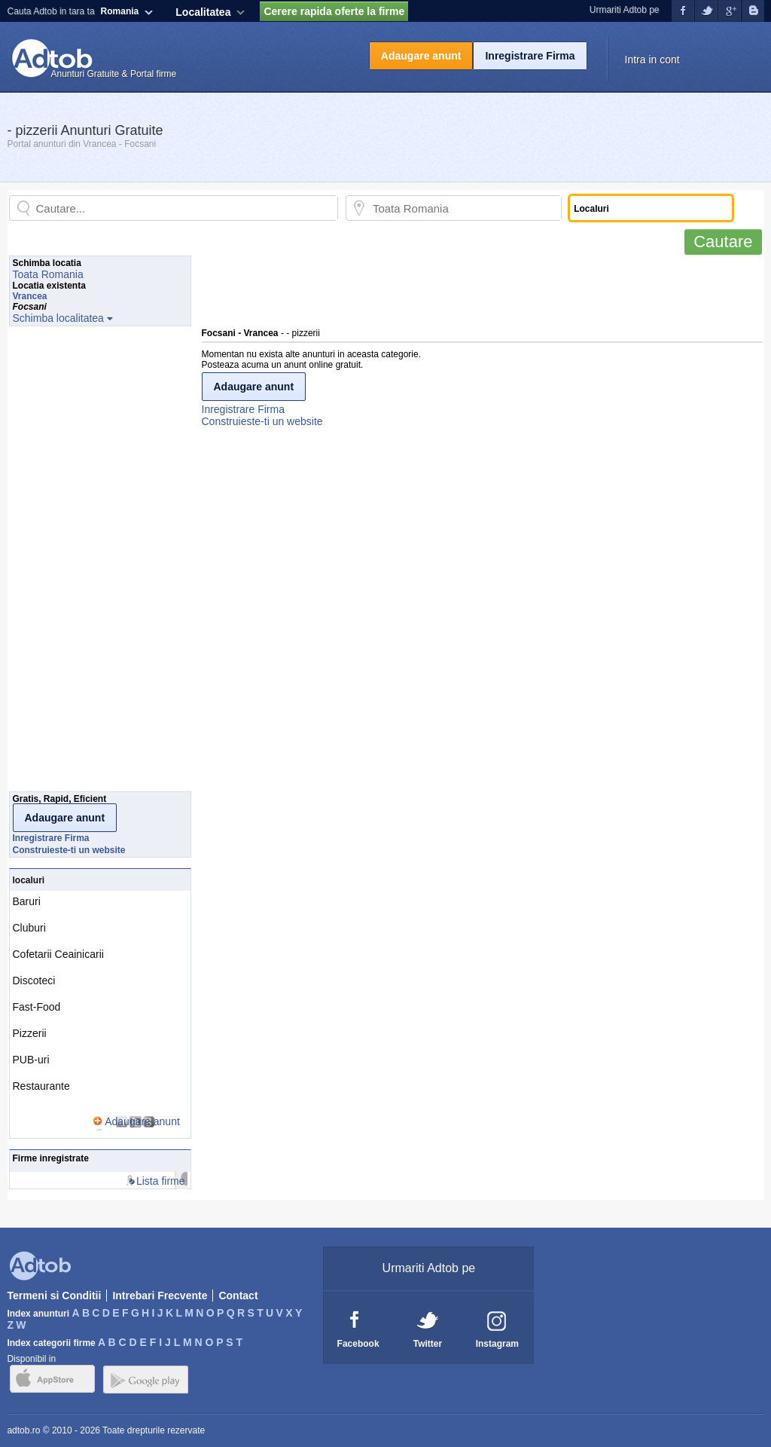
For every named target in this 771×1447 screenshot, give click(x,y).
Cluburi (29, 928)
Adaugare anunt (421, 56)
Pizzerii (30, 1033)
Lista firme (160, 1181)
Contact (238, 1295)
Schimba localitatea (58, 318)
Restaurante (41, 1086)
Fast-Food (37, 1007)
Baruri (27, 901)
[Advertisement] (476, 289)
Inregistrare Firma (529, 56)
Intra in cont (652, 60)
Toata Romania (48, 274)
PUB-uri (31, 1060)
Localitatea (202, 12)
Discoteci (34, 980)
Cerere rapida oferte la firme (334, 11)
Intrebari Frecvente (159, 1295)
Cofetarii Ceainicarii (58, 954)
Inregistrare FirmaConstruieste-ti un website (262, 415)
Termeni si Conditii (54, 1295)
